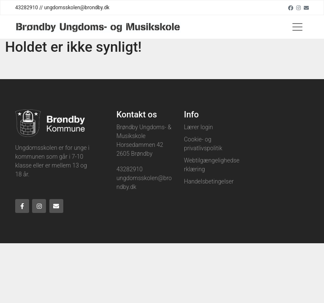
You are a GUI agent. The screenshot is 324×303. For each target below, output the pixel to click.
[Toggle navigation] (297, 27)
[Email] (306, 8)
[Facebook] (290, 8)
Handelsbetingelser (209, 181)
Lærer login (198, 127)
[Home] (98, 27)
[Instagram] (298, 8)
